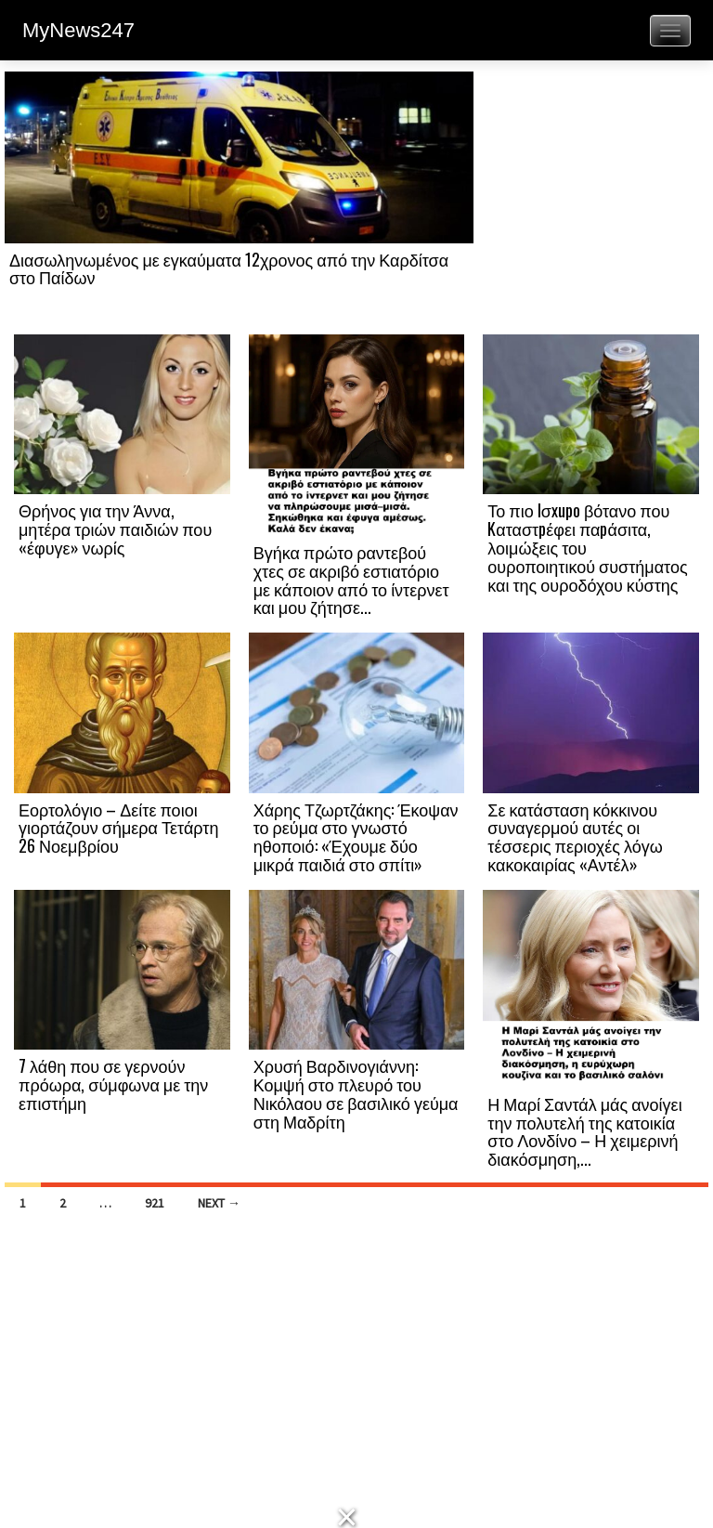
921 (154, 1203)
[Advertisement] (591, 201)
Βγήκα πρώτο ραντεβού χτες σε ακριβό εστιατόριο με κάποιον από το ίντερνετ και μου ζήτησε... (351, 579)
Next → (219, 1203)
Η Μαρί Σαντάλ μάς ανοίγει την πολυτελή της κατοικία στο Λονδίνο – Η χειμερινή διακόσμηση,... (584, 1130)
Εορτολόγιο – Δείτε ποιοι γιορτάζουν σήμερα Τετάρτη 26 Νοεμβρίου (118, 827)
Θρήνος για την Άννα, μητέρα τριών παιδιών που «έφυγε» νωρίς (115, 528)
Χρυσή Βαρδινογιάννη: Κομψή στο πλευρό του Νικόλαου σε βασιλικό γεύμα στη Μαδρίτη (356, 1092)
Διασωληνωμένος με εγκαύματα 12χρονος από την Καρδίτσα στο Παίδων (228, 268)
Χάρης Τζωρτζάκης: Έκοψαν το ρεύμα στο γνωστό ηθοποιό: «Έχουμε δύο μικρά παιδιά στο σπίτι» (356, 836)
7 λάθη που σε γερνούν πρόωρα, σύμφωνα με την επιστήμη (113, 1084)
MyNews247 (78, 30)
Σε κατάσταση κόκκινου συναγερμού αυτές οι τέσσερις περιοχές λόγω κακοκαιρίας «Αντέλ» (574, 836)
